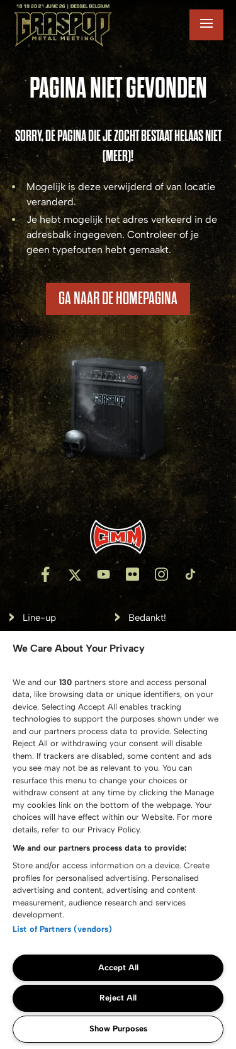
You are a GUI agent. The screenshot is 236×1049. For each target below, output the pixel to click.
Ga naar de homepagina (118, 298)
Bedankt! (147, 618)
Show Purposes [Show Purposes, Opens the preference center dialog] (118, 1028)
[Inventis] (118, 536)
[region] (118, 840)
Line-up (39, 618)
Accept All (118, 967)
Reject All (118, 997)
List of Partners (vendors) (62, 929)
